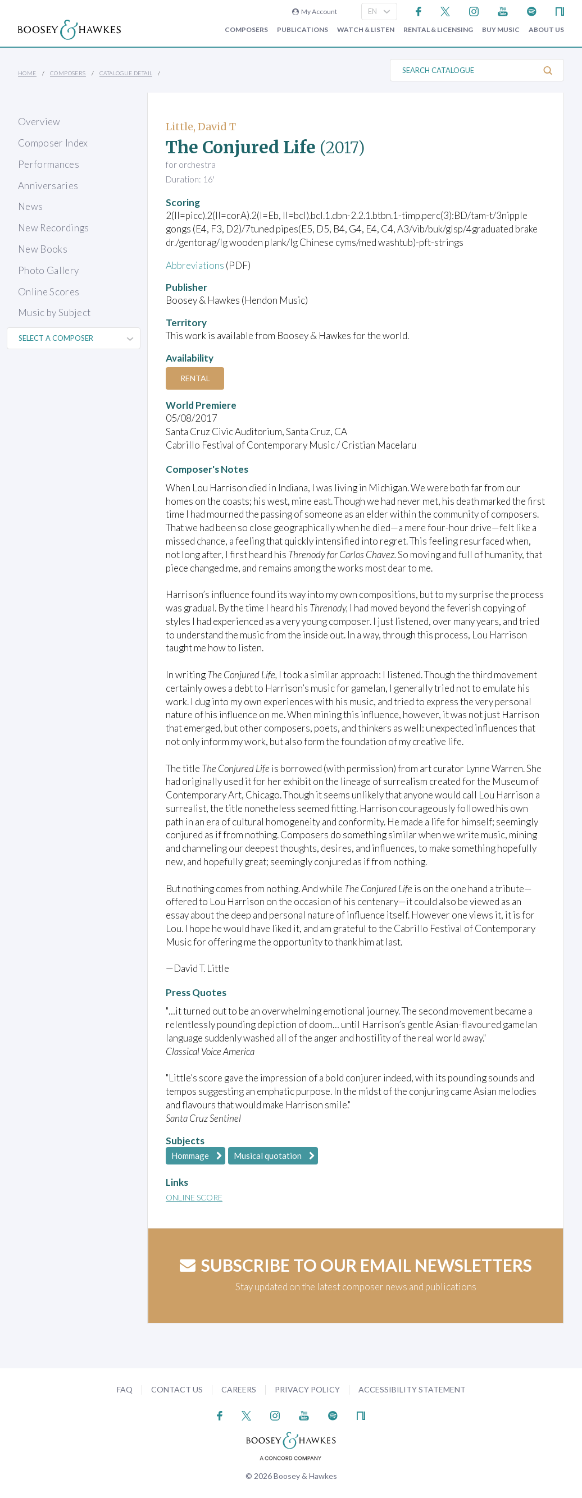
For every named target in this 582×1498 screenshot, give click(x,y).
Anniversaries (48, 185)
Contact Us (177, 1389)
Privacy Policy (307, 1389)
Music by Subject (54, 312)
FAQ (125, 1389)
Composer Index (53, 143)
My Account (314, 11)
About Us (546, 30)
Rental (195, 378)
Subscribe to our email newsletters (356, 1265)
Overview (39, 121)
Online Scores (48, 292)
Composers (246, 30)
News (30, 206)
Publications (302, 30)
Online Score (194, 1197)
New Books (42, 249)
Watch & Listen (365, 30)
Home (27, 73)
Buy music (501, 30)
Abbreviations (195, 265)
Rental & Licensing (438, 30)
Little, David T (201, 126)
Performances (48, 164)
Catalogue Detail (125, 73)
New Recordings (53, 228)
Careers (238, 1389)
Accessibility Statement (412, 1389)
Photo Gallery (48, 270)
